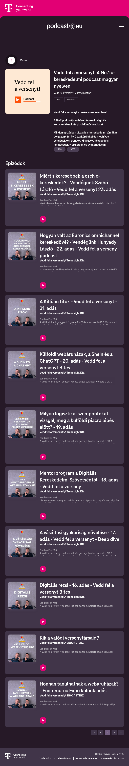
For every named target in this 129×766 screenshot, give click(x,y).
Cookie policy (45, 758)
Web (73, 149)
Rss (59, 149)
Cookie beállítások (63, 758)
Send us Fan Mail (48, 200)
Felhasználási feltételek (86, 758)
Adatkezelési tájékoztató (112, 758)
